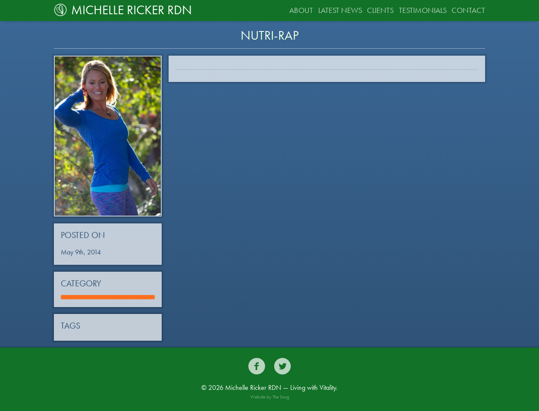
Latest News (340, 10)
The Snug (281, 397)
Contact (468, 10)
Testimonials (423, 10)
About (301, 10)
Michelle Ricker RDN (123, 10)
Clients (380, 10)
